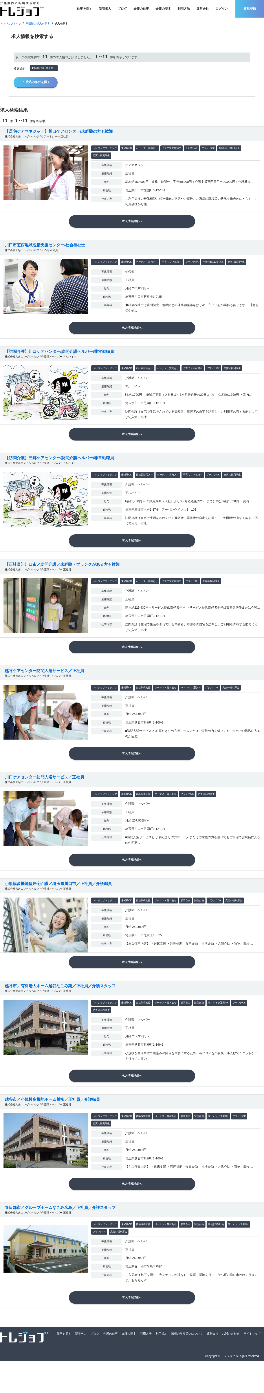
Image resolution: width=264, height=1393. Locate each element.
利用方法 (184, 8)
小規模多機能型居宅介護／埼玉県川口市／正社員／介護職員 (58, 904)
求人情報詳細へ (132, 223)
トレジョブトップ (10, 23)
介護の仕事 (141, 8)
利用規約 (161, 1365)
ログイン (221, 8)
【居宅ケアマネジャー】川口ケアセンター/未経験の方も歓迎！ (61, 131)
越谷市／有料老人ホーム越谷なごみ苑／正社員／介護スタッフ (60, 1009)
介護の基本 (163, 8)
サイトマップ (252, 1365)
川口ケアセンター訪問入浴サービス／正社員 (44, 795)
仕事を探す (84, 8)
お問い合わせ (230, 1365)
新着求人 (105, 8)
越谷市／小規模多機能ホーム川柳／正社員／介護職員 (52, 1126)
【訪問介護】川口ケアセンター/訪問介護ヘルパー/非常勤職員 (59, 357)
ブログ (122, 8)
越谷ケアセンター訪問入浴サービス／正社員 (44, 685)
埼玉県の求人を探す (38, 23)
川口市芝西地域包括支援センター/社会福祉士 (45, 248)
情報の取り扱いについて (187, 1365)
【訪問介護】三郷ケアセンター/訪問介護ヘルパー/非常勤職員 (59, 466)
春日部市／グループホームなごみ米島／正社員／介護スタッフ (60, 1237)
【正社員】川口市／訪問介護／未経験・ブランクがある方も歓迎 (62, 576)
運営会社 (202, 8)
